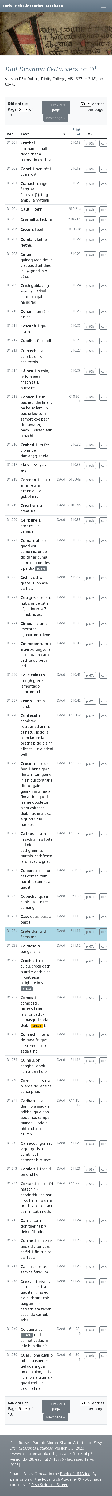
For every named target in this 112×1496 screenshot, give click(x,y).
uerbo (29, 649)
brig (44, 194)
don (35, 931)
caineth (38, 674)
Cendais (28, 1168)
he (28, 407)
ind (23, 844)
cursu (41, 1080)
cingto (40, 649)
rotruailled (30, 726)
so (46, 465)
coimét (27, 1340)
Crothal (28, 142)
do (35, 660)
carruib (42, 1314)
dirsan (39, 430)
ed (46, 1292)
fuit (48, 870)
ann (43, 726)
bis (31, 1377)
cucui (25, 1314)
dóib (24, 1025)
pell (24, 754)
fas (29, 1257)
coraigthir (29, 1194)
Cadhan (28, 1100)
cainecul (27, 732)
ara (37, 1308)
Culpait (27, 870)
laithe (42, 239)
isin (40, 1148)
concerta (28, 296)
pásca (26, 922)
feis (40, 839)
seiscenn (28, 1045)
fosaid (45, 1168)
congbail (28, 1065)
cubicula (28, 901)
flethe (26, 245)
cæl (34, 1382)
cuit (24, 966)
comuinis (28, 551)
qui (33, 780)
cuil (41, 1329)
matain (27, 855)
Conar (26, 311)
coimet (41, 881)
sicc (48, 813)
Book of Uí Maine (75, 1473)
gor (43, 1143)
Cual (25, 1355)
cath (42, 833)
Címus (26, 623)
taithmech (41, 1211)
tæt (24, 588)
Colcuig (27, 1329)
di (22, 424)
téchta (26, 660)
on (38, 1060)
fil (33, 1231)
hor (49, 1194)
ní (22, 1085)
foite (48, 839)
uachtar (27, 1292)
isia (44, 791)
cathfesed (43, 855)
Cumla (26, 239)
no (30, 1106)
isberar (41, 1360)
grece (25, 582)
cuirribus (28, 356)
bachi (45, 419)
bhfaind (27, 1128)
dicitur (26, 557)
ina (36, 844)
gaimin (38, 785)
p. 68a (90, 998)
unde (42, 551)
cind (29, 1174)
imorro (43, 1034)
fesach (26, 839)
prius (35, 1091)
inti (23, 665)
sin (27, 780)
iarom (35, 737)
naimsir (27, 159)
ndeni (48, 748)
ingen (44, 183)
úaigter (27, 1303)
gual (42, 1366)
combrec (28, 720)
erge (29, 1085)
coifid (25, 1251)
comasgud (30, 1019)
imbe (31, 450)
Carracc (28, 1143)
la (42, 270)
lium (24, 562)
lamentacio (30, 686)
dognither (29, 154)
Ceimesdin (30, 945)
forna (25, 1071)
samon (26, 419)
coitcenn (37, 807)
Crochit (27, 960)
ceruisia (27, 531)
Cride (26, 931)
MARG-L (37, 1025)
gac (43, 1039)
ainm (25, 737)
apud (25, 1117)
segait (26, 1051)
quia (37, 1111)
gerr (45, 768)
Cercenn (28, 479)
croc (43, 763)
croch (36, 966)
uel (23, 1366)
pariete (27, 824)
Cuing (26, 1060)
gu (43, 325)
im (41, 444)
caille (37, 1266)
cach (37, 1014)
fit (36, 819)
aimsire (27, 485)
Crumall (28, 219)
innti (30, 1360)
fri (37, 1039)
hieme (26, 802)
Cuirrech (28, 350)
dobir (40, 1065)
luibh (36, 582)
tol (35, 464)
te (50, 1240)
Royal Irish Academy (59, 1479)
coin (44, 370)
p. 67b (90, 143)
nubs (25, 603)
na (23, 302)
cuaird (46, 479)
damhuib (39, 1071)
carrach (27, 1308)
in (35, 159)
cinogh (26, 680)
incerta (37, 608)
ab (38, 540)
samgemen (43, 774)
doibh (26, 813)
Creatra (28, 505)
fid (37, 1251)
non (45, 1111)
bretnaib (28, 743)
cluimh (26, 1133)
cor (37, 1205)
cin (38, 311)
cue (42, 396)
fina (45, 402)
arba (25, 1319)
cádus (39, 1340)
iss (41, 1292)
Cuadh (26, 340)
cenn (38, 209)
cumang (28, 907)
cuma (42, 557)
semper (44, 1117)
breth (25, 1205)
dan (42, 376)
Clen (25, 464)
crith (43, 931)
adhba (26, 1111)
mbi (34, 936)
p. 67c (90, 578)
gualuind (33, 1371)
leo (34, 413)
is (26, 376)
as (35, 557)
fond (25, 706)
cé (22, 608)
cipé (24, 568)
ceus (43, 597)
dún (24, 1106)
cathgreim (29, 850)
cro (23, 450)
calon (25, 1388)
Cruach (27, 1281)
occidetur (40, 802)
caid (40, 1122)
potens (27, 1008)
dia (38, 402)
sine (48, 1085)
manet (26, 1122)
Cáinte (27, 370)
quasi (43, 896)
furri (24, 1377)
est (33, 545)
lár (41, 1085)
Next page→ (56, 117)
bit (23, 1360)
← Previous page (56, 107)
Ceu (24, 597)
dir (46, 1200)
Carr (25, 1220)
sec (49, 1143)
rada (30, 1039)
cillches (26, 748)
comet (32, 876)
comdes (43, 562)
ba (23, 407)
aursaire (28, 387)
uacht (26, 881)
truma (44, 1377)
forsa (25, 936)
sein (24, 1211)
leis (23, 1014)
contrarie (45, 780)
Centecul (29, 715)
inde (39, 1231)
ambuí (26, 200)
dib (31, 568)
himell (34, 1200)
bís (44, 1345)
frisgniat (28, 382)
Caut (25, 209)
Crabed (27, 444)
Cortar (27, 1183)
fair (39, 1226)
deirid (26, 1231)
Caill (25, 1266)
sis (22, 471)
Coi (24, 674)
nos (34, 1117)
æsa (35, 977)
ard (27, 971)
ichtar (34, 1297)
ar (22, 376)
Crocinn (28, 763)
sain (48, 430)
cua (41, 1240)
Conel (26, 168)
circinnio (28, 490)
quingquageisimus (36, 259)
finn (24, 768)
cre (39, 700)
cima (44, 623)
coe (37, 419)
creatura (28, 511)
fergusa (27, 188)
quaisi (32, 1366)
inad (40, 1106)
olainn (47, 743)
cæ (41, 1100)
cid (23, 1297)
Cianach (28, 183)
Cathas (27, 833)
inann (33, 376)
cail (41, 870)
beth (43, 660)
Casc (25, 916)
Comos (27, 997)
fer (46, 444)
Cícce (25, 229)
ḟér (44, 311)
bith (44, 603)
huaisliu (34, 1345)
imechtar (28, 628)
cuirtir (43, 1183)
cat (34, 861)
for (30, 1014)
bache (26, 402)
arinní (41, 290)
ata (46, 654)
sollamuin (39, 407)
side (34, 796)
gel (33, 1148)
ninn (47, 971)
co (41, 850)
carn (37, 1220)
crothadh (28, 148)
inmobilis (28, 614)
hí (37, 1159)
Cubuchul (29, 896)
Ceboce (27, 396)
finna (36, 768)
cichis (37, 577)
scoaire (27, 525)
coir (46, 1297)
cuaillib (47, 1355)
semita (26, 1271)
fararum (40, 1271)
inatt (43, 901)
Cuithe (27, 1240)
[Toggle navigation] (103, 6)
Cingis (26, 254)
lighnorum (29, 634)
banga (26, 951)
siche (36, 813)
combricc (28, 1154)
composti (29, 1003)
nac (36, 1286)
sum (42, 413)
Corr (25, 1080)
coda (44, 1019)
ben (39, 168)
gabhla (43, 296)
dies (47, 265)
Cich (24, 577)
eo (43, 540)
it (22, 654)
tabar (46, 1308)
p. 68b (90, 1356)
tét (46, 168)
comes (41, 1008)
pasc (44, 916)
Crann (26, 700)
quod (25, 545)
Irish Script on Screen (49, 1484)
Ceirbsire (29, 520)
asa (45, 582)
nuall (43, 148)
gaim (25, 791)
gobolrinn (29, 496)
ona (36, 1355)
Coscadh (28, 325)
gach (46, 966)
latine (35, 1388)
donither (28, 1226)
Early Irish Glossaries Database (33, 5)
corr (24, 1286)
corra (44, 1045)
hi (34, 1189)
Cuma (26, 540)
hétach (26, 1189)
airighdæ (28, 982)
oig (29, 844)
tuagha (35, 654)
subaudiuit (33, 265)
